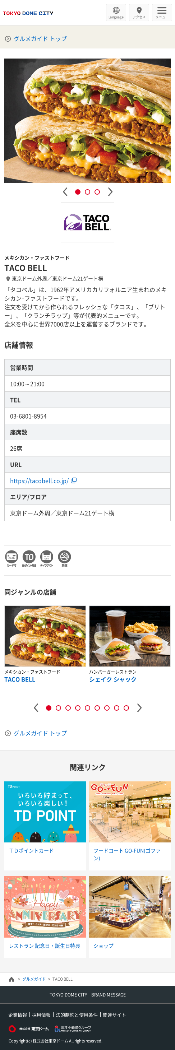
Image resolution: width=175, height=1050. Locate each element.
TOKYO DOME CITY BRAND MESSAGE (88, 994)
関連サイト (114, 1014)
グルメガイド (34, 979)
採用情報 (41, 1014)
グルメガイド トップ (40, 38)
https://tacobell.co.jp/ (39, 480)
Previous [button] (65, 191)
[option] (87, 121)
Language (116, 16)
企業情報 (17, 1014)
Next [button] (110, 191)
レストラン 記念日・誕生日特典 (44, 945)
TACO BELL (19, 679)
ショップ (103, 945)
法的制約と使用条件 (77, 1014)
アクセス (139, 16)
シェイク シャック (113, 679)
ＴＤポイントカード (31, 850)
